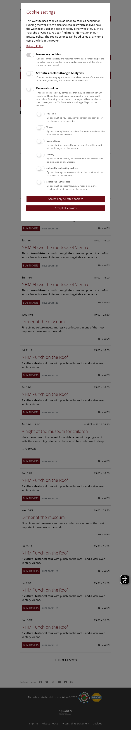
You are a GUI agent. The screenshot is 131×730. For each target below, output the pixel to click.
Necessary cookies (48, 54)
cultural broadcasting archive (62, 168)
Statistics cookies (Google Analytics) (60, 73)
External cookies (47, 88)
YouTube (51, 113)
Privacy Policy (34, 46)
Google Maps (53, 140)
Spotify (50, 154)
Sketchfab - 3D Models (58, 181)
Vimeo (49, 127)
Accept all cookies (66, 208)
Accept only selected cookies (65, 199)
